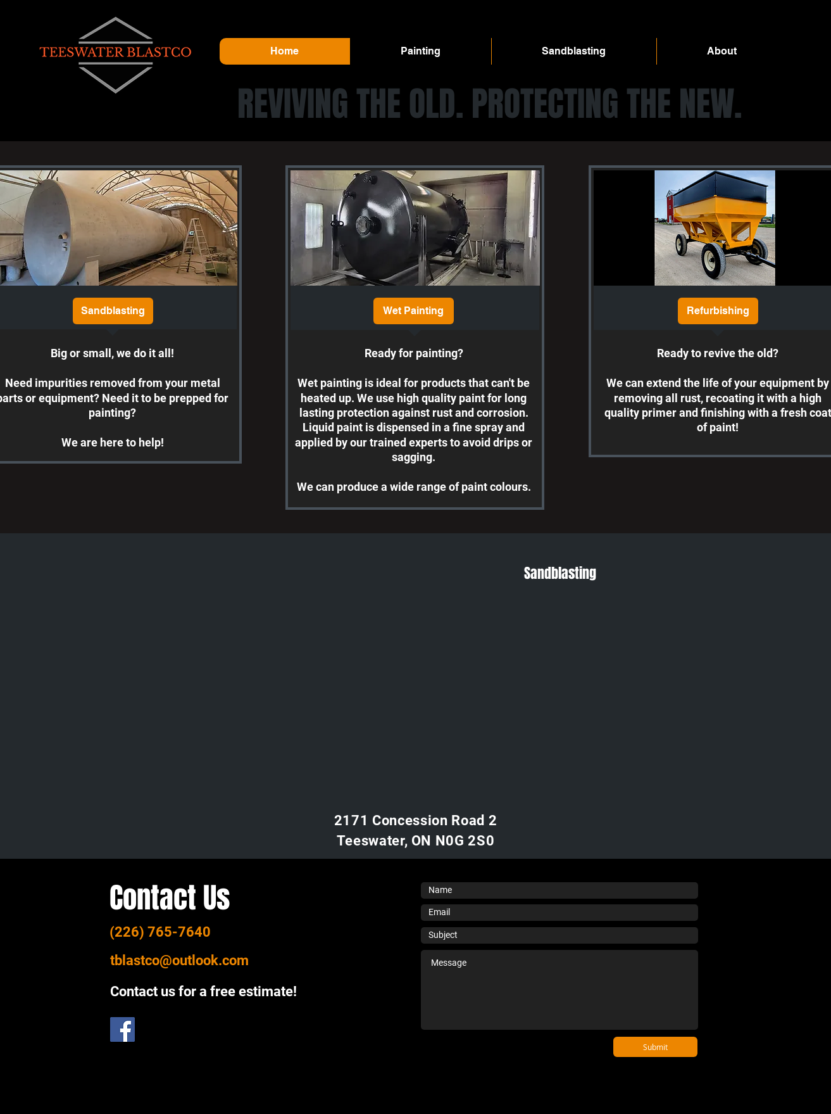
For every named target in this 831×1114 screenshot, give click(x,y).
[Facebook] (122, 1029)
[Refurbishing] (718, 311)
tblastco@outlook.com (179, 960)
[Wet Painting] (413, 311)
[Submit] (655, 1047)
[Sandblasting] (113, 311)
